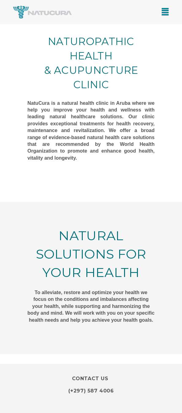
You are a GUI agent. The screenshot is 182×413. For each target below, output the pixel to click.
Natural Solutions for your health (91, 254)
